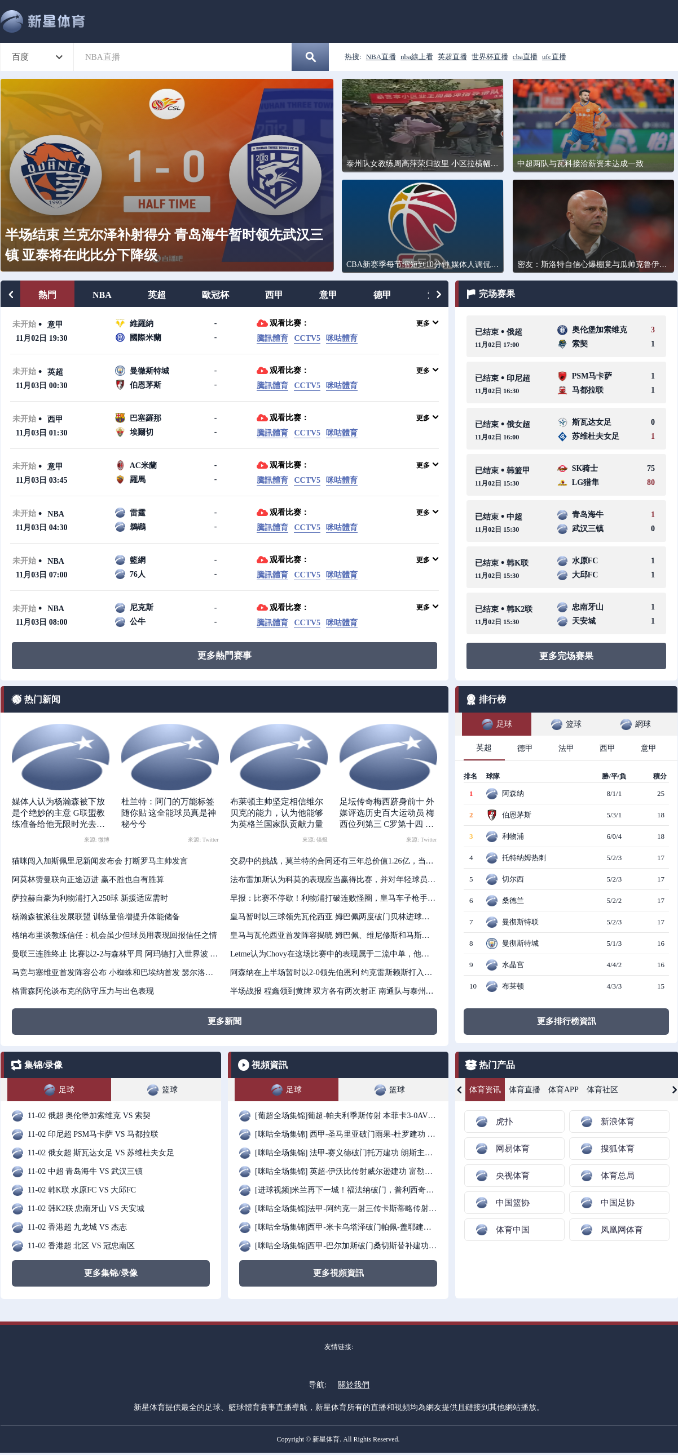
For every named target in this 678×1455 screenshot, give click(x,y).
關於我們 (353, 1385)
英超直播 (452, 56)
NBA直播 (381, 56)
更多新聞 (224, 1021)
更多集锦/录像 (110, 1273)
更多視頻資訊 (338, 1273)
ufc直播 (554, 56)
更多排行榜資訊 (566, 1021)
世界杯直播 (490, 56)
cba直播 (525, 56)
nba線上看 (416, 56)
